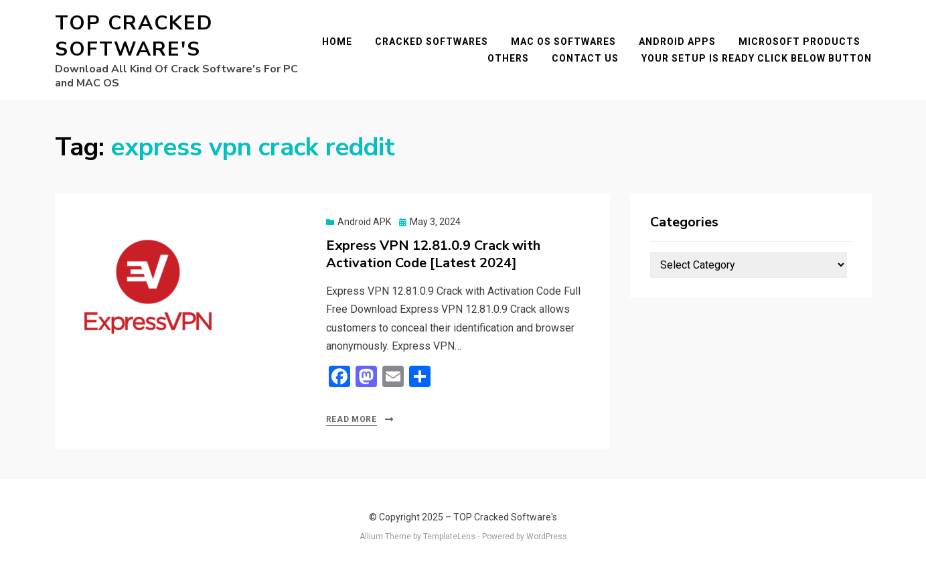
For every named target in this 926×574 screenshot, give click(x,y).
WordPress (546, 536)
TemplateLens (449, 536)
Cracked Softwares (431, 41)
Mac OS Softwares (563, 41)
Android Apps (677, 41)
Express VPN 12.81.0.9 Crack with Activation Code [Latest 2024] (433, 254)
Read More (351, 419)
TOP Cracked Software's (134, 36)
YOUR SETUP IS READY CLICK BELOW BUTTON (756, 58)
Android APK (364, 221)
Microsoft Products (799, 41)
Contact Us (585, 58)
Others (508, 58)
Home (337, 41)
